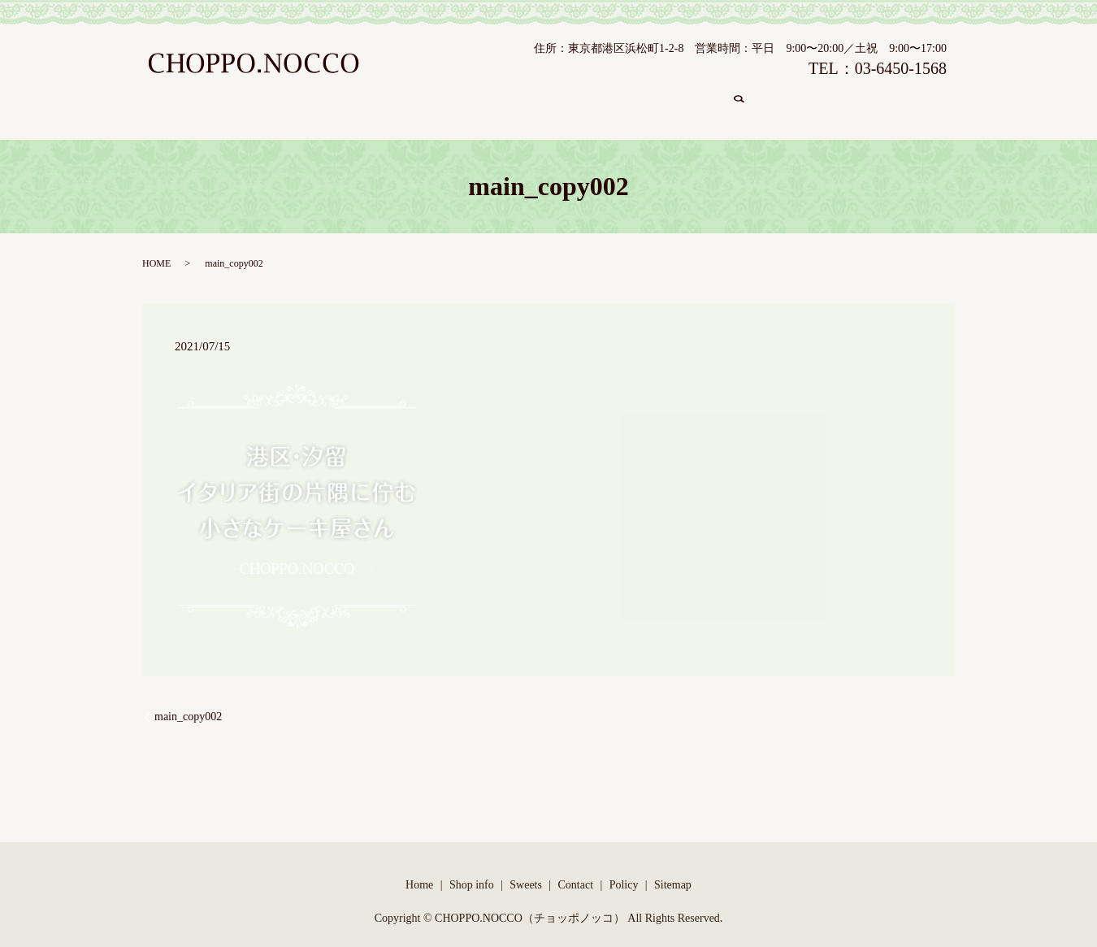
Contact (576, 869)
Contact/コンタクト (680, 97)
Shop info (471, 869)
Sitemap (673, 869)
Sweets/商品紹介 (559, 97)
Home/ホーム (329, 97)
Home (419, 869)
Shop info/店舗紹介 (440, 97)
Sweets (525, 869)
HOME (156, 248)
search (763, 98)
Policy (624, 869)
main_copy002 (188, 701)
